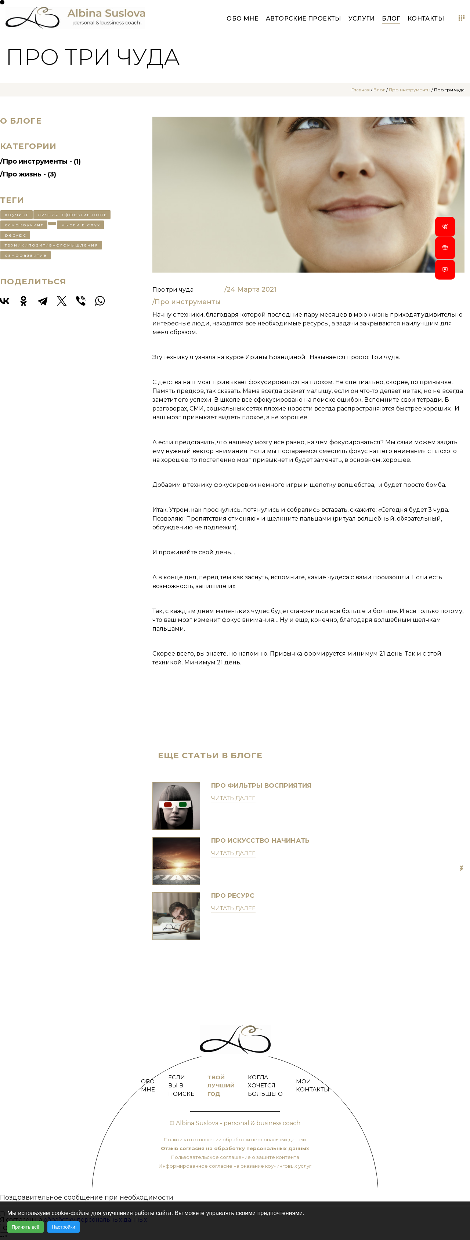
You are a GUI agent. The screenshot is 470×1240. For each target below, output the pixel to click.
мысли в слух (80, 224)
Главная (360, 89)
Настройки (63, 1227)
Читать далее (233, 798)
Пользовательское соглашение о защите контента (235, 1157)
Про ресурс (232, 895)
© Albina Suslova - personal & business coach (235, 1123)
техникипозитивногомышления (51, 245)
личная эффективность (72, 214)
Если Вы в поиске (181, 1085)
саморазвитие (26, 255)
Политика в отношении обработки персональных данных (235, 1139)
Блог (391, 18)
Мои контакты (312, 1085)
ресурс (15, 235)
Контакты (426, 18)
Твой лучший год (221, 1085)
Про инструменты (409, 89)
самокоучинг (24, 224)
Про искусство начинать (260, 840)
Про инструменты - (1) (42, 161)
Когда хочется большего (265, 1085)
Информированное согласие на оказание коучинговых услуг (235, 1166)
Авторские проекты (303, 18)
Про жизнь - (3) (29, 174)
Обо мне (242, 18)
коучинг (17, 214)
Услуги (361, 18)
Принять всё (25, 1227)
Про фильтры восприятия (261, 785)
